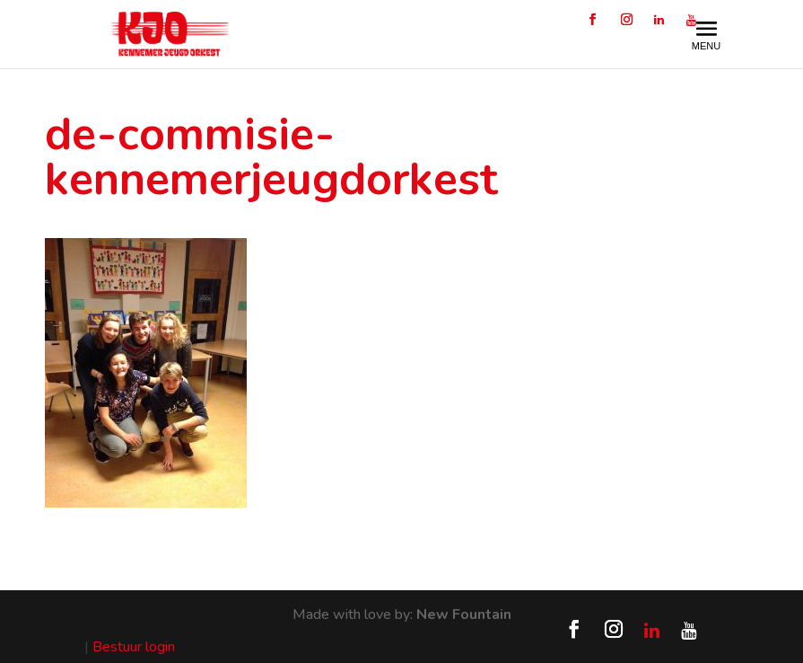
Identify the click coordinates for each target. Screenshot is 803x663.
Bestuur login (133, 647)
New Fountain (463, 614)
